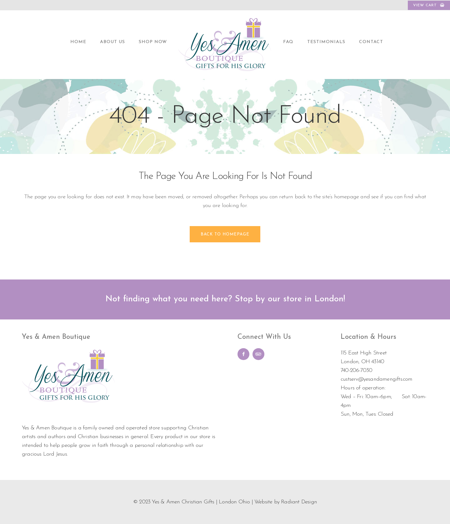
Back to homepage (225, 234)
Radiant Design (299, 502)
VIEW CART (429, 5)
